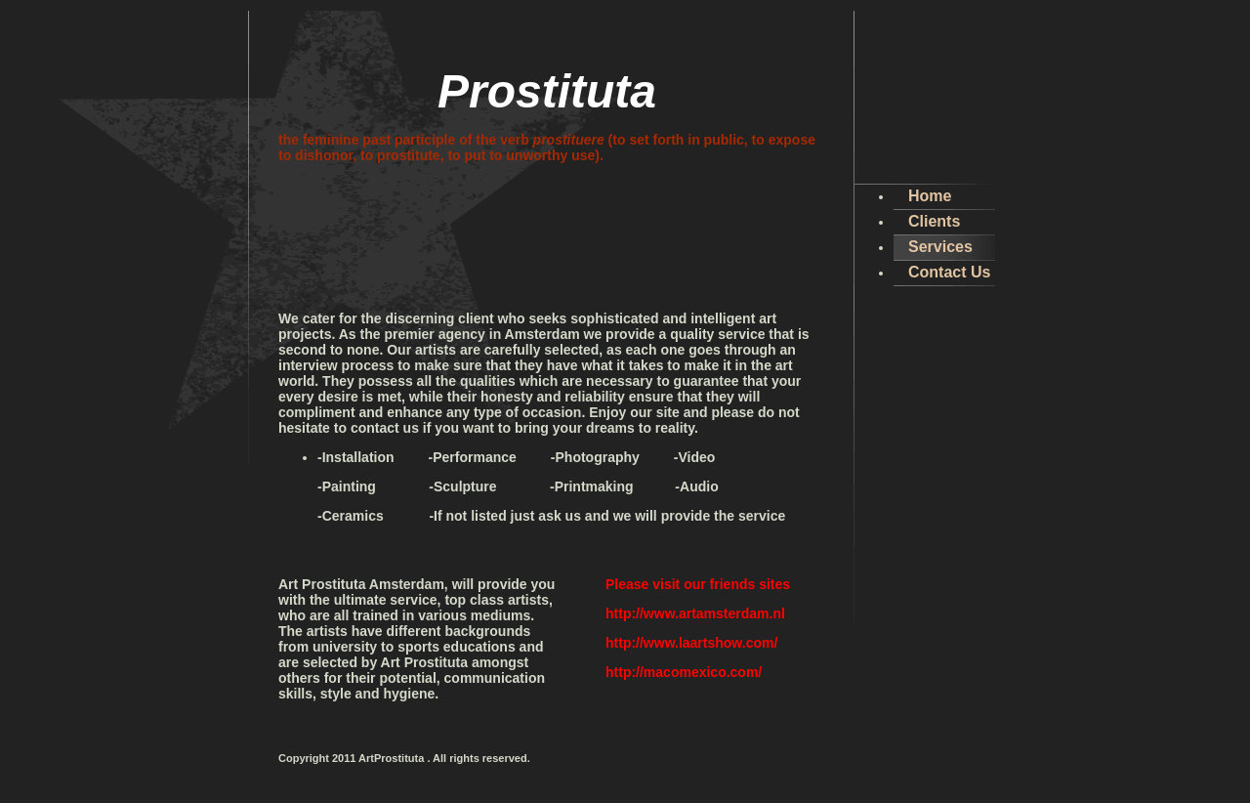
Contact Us (949, 272)
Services (940, 246)
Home (929, 196)
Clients (934, 221)
